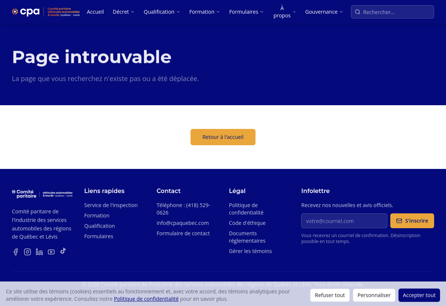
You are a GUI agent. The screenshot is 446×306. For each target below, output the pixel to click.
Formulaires (246, 11)
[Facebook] (15, 252)
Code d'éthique (247, 222)
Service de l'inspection (111, 205)
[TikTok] (63, 252)
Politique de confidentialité (246, 209)
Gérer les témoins (250, 251)
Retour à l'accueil (223, 136)
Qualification (162, 11)
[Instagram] (27, 252)
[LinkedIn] (39, 252)
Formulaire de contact (183, 233)
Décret (124, 11)
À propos (284, 11)
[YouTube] (51, 252)
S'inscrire (412, 220)
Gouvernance (324, 11)
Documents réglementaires (247, 237)
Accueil (95, 11)
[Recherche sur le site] (392, 12)
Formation (205, 11)
